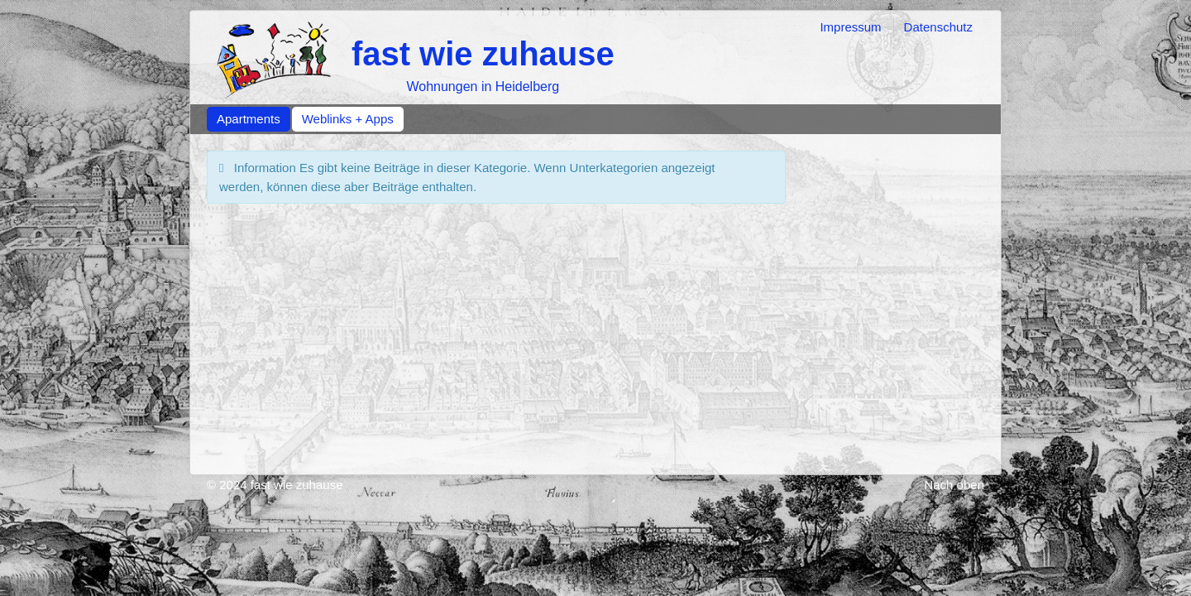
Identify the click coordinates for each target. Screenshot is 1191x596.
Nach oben (954, 485)
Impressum (850, 27)
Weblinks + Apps (348, 119)
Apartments (248, 119)
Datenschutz (938, 27)
